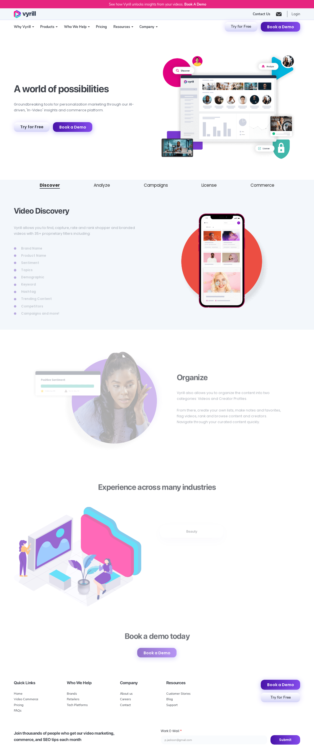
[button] (24, 27)
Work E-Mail (171, 731)
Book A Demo (195, 4)
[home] (25, 14)
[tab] (50, 185)
